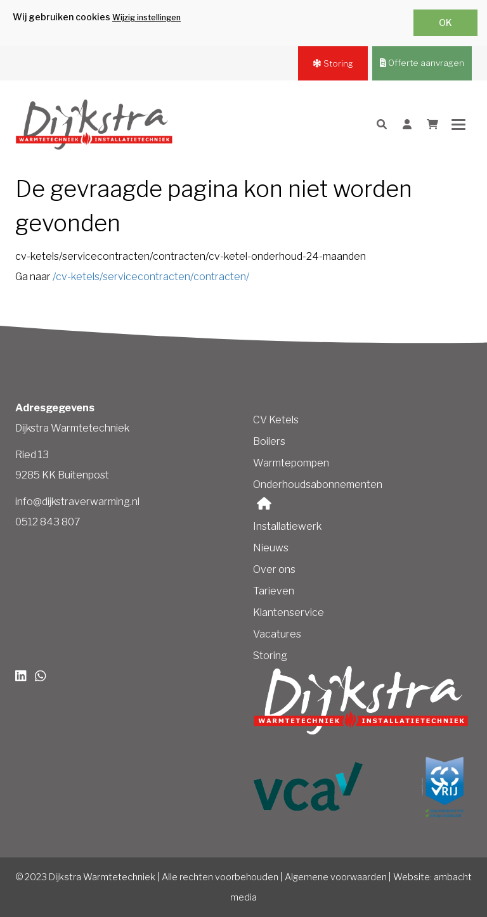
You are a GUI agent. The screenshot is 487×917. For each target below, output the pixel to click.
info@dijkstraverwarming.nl (77, 502)
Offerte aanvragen (422, 63)
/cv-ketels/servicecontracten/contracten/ (151, 277)
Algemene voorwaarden (336, 877)
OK (445, 22)
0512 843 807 (48, 522)
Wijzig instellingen (146, 17)
